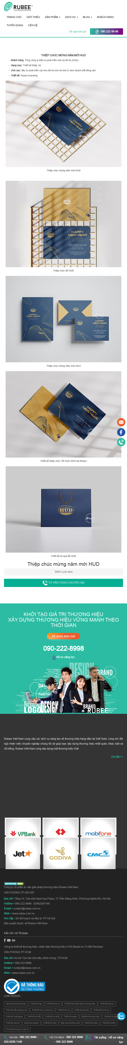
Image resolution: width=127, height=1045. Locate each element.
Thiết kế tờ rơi (64, 1010)
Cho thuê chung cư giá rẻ (17, 1029)
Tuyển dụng (15, 25)
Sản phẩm (52, 17)
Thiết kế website (81, 1010)
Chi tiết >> (117, 756)
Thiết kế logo (36, 1004)
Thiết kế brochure (101, 1010)
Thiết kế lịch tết (34, 1016)
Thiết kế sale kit (13, 1023)
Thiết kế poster (70, 1016)
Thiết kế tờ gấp (110, 1016)
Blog (87, 17)
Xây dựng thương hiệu (16, 1004)
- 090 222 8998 (63, 1041)
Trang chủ (14, 17)
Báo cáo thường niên (70, 1023)
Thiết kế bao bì (53, 1004)
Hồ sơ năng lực (63, 657)
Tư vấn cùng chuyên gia (64, 582)
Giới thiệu (33, 17)
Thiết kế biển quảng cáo (16, 1010)
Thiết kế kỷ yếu (50, 1023)
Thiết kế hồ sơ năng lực (42, 1010)
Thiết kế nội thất (52, 1016)
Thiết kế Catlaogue (14, 1016)
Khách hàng (105, 17)
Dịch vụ (71, 17)
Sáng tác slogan (31, 1023)
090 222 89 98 (106, 32)
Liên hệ (33, 25)
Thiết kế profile (108, 1023)
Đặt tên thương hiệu (91, 1016)
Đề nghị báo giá (78, 31)
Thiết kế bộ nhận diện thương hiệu (79, 1004)
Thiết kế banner (107, 1004)
